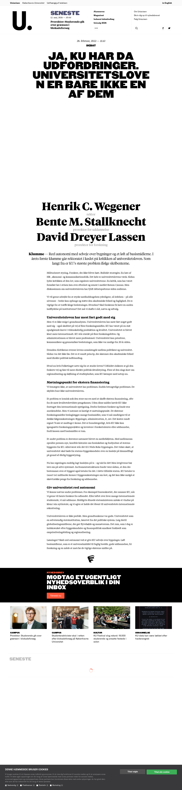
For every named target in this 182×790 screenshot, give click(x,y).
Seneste (65, 13)
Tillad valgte (133, 771)
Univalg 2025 (100, 23)
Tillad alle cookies (161, 771)
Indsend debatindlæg (104, 19)
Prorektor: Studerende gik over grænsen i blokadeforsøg (67, 25)
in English (167, 3)
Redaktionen (100, 756)
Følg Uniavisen (140, 19)
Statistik (43, 785)
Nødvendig (13, 785)
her (58, 196)
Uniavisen (15, 3)
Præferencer (28, 785)
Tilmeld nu (55, 507)
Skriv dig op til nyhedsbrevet (147, 15)
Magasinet (99, 15)
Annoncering (100, 763)
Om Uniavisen (140, 11)
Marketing (57, 785)
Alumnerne (99, 11)
